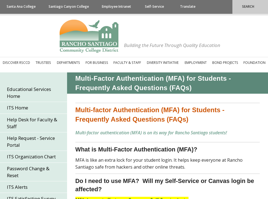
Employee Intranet (116, 6)
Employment (196, 62)
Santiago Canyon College (69, 6)
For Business (97, 62)
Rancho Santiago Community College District (89, 36)
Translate (187, 6)
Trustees (43, 62)
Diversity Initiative (163, 62)
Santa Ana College (21, 6)
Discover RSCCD (16, 62)
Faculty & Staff (127, 62)
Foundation (254, 62)
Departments (68, 62)
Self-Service (154, 6)
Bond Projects (225, 62)
